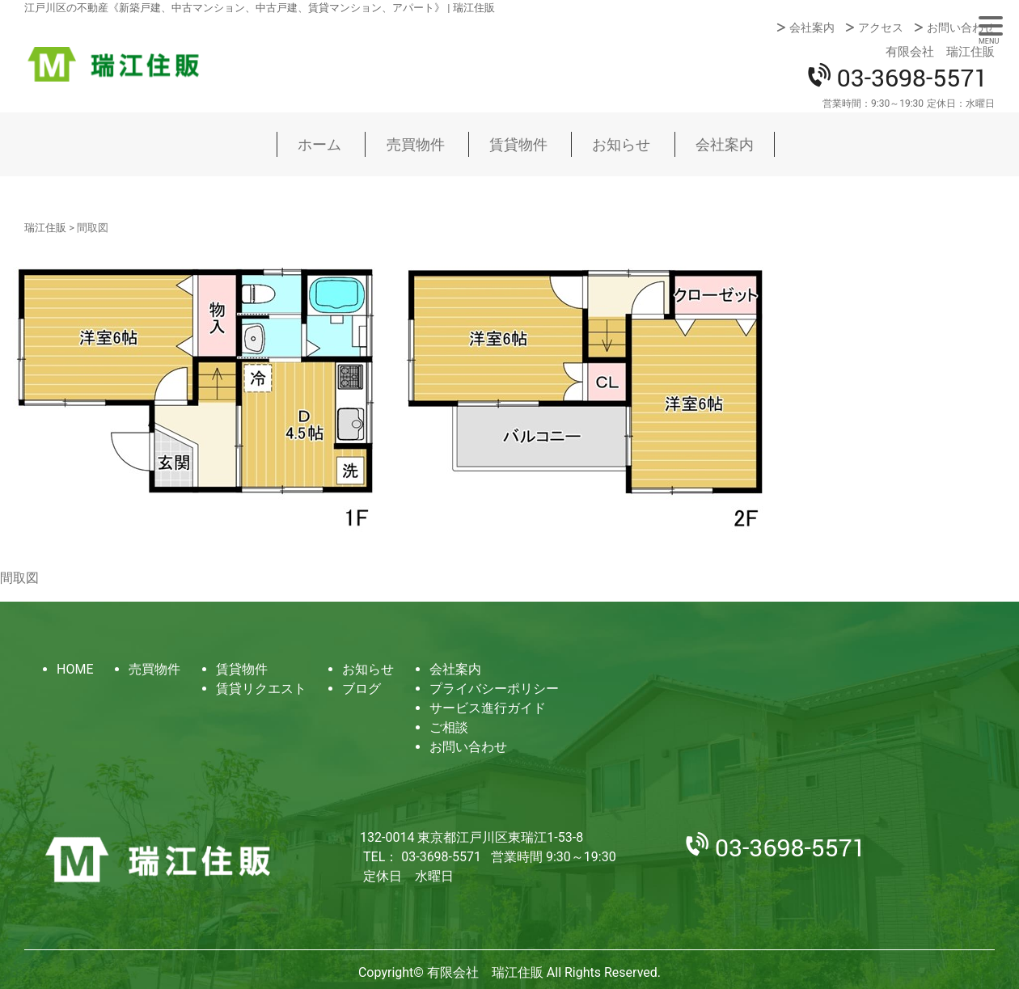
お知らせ (621, 144)
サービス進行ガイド (487, 708)
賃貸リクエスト (261, 688)
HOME (75, 669)
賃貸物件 (518, 144)
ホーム (319, 144)
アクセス (880, 27)
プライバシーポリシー (494, 688)
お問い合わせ (961, 27)
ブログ (361, 688)
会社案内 (812, 27)
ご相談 (448, 727)
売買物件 (416, 144)
